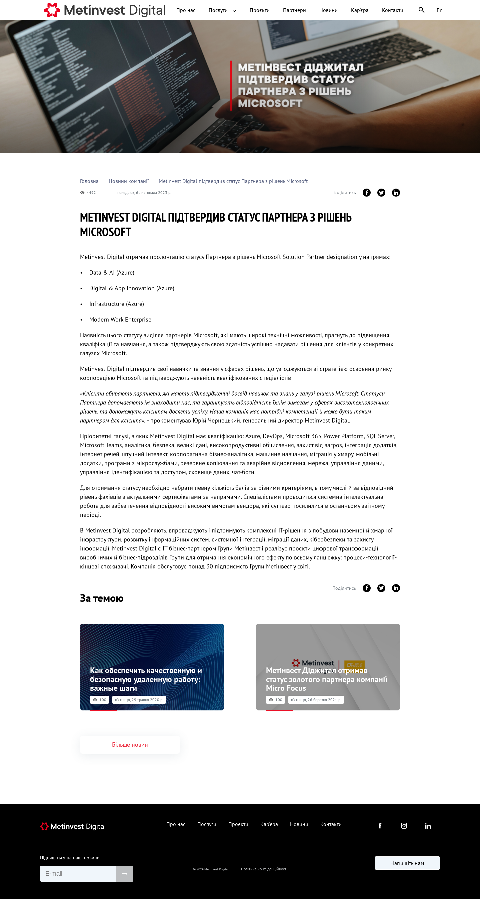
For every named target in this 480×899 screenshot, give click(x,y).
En (440, 10)
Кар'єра (315, 10)
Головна (89, 181)
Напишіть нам (407, 865)
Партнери (249, 10)
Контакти (348, 10)
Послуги (178, 10)
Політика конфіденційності (264, 866)
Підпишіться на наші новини (70, 852)
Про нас (141, 10)
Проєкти (215, 10)
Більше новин (130, 739)
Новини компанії (129, 181)
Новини (284, 10)
